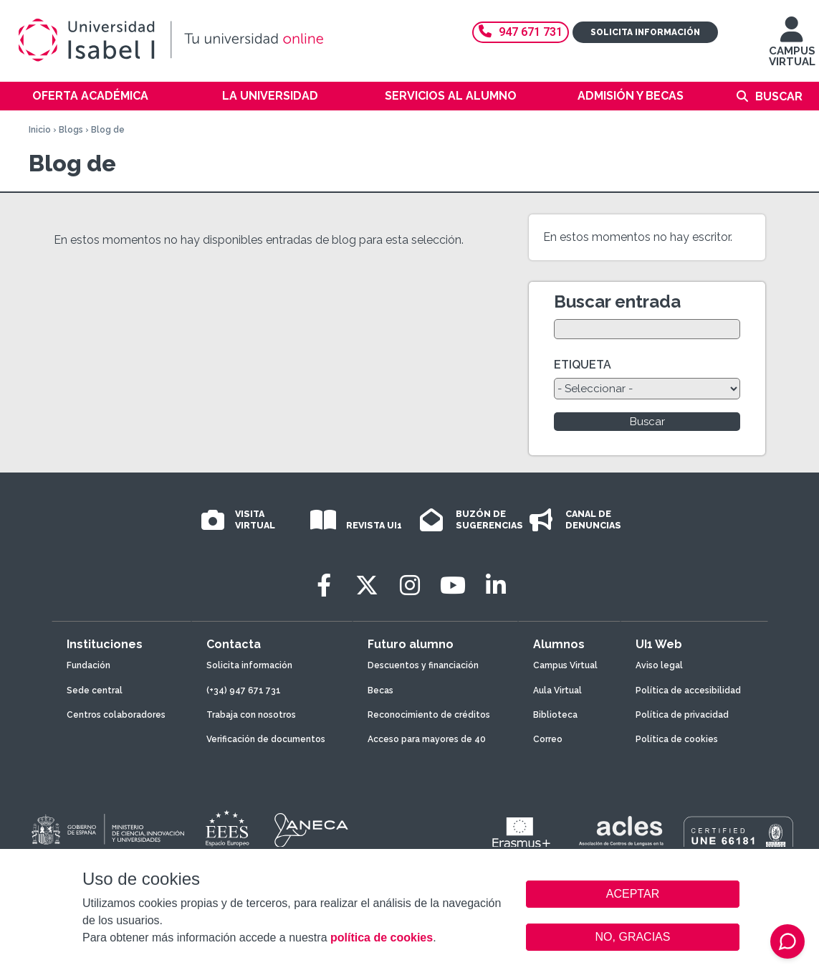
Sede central (95, 690)
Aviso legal (659, 665)
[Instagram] (410, 585)
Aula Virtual (557, 690)
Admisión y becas (631, 96)
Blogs (71, 130)
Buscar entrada (617, 301)
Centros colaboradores (116, 715)
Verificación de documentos (265, 739)
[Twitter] (366, 585)
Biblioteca (555, 715)
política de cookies (381, 937)
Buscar (779, 96)
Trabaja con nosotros (251, 715)
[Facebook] (324, 585)
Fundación (88, 665)
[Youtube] (453, 585)
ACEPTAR (632, 894)
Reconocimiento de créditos (429, 715)
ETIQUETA (582, 364)
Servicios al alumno (451, 96)
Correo (547, 739)
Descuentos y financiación (423, 665)
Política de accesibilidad (688, 690)
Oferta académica (90, 96)
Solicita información (645, 32)
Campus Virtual (565, 665)
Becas (380, 690)
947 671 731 (520, 32)
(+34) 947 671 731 (243, 690)
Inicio (40, 130)
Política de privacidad (682, 715)
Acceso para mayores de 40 (427, 739)
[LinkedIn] (496, 585)
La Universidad (270, 96)
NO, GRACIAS (633, 937)
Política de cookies (677, 739)
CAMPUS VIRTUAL (792, 48)
